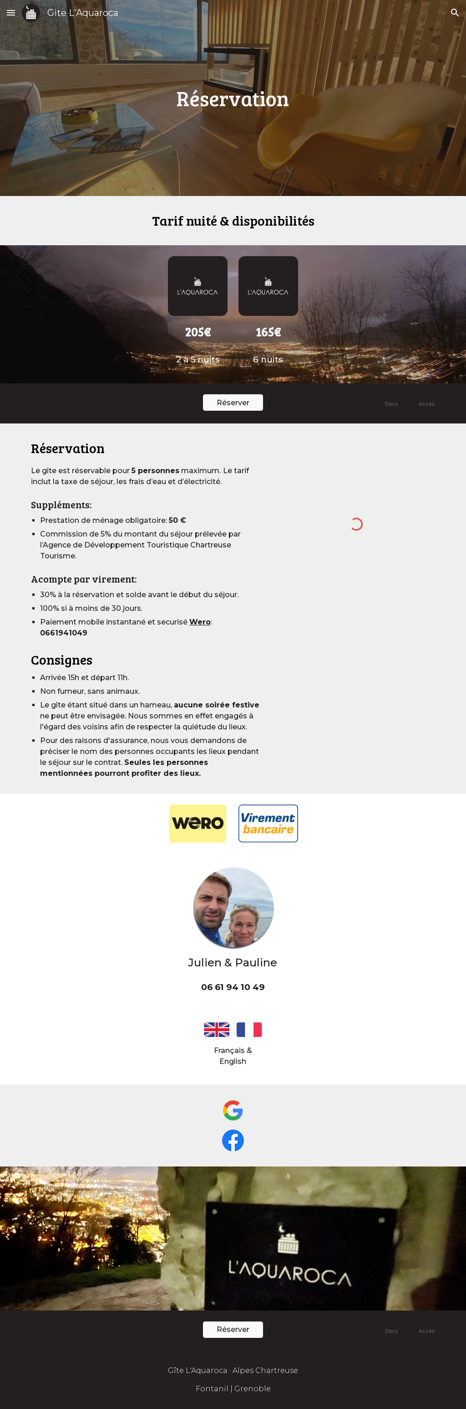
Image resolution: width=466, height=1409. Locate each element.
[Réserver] (232, 402)
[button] (11, 12)
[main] (232, 98)
